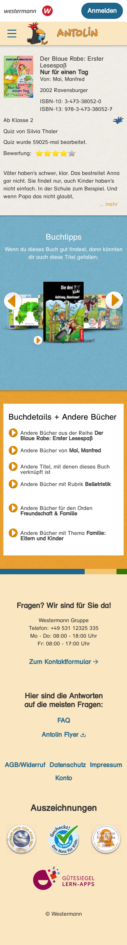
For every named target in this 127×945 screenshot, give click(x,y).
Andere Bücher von (60, 450)
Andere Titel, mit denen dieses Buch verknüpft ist (65, 467)
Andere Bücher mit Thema (63, 534)
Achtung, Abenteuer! (69, 340)
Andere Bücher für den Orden (56, 509)
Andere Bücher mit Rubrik (65, 484)
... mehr (109, 204)
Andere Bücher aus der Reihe (61, 434)
